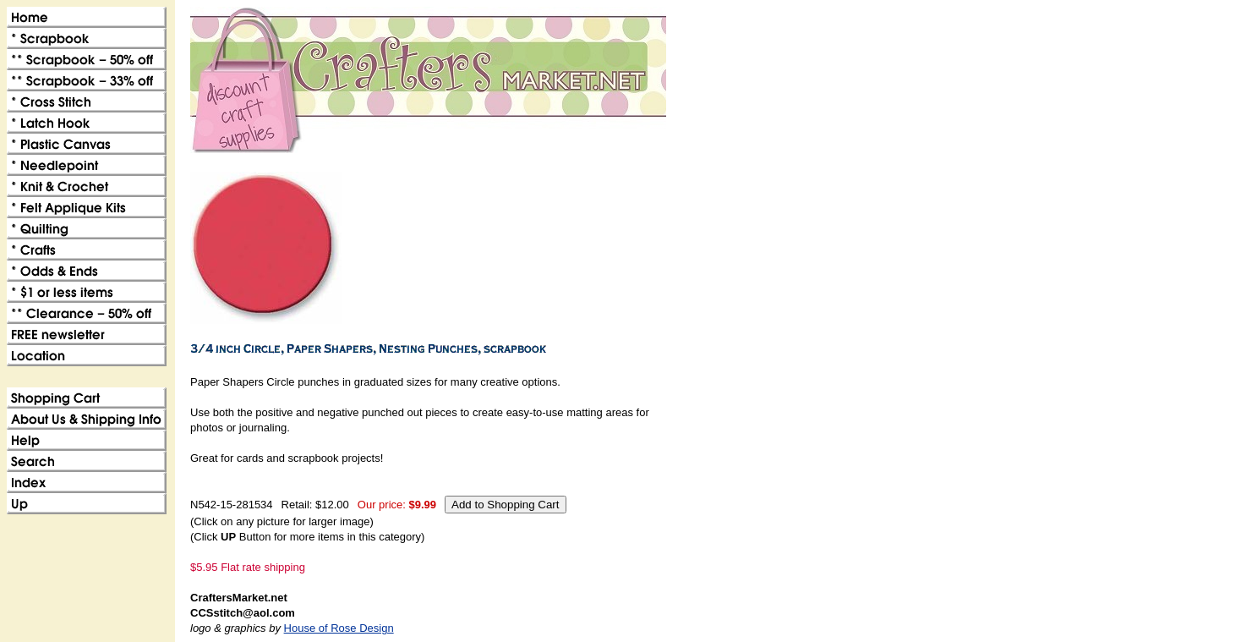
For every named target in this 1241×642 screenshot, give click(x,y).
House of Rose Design (339, 628)
